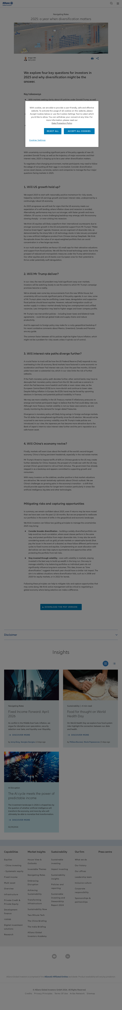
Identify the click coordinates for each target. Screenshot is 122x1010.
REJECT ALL (53, 131)
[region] (62, 124)
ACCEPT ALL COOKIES (79, 131)
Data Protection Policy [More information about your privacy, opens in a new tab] (62, 123)
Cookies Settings (37, 140)
